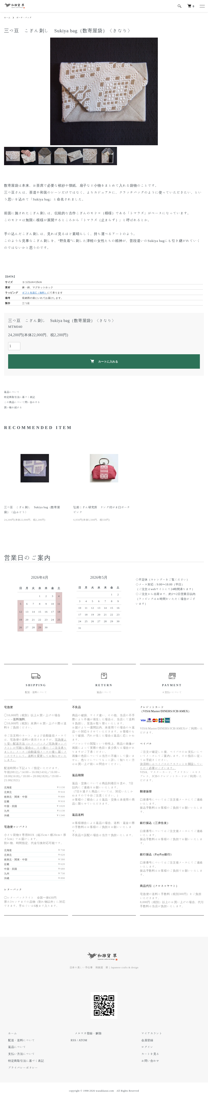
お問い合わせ (146, 1060)
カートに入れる (104, 361)
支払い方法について (17, 1053)
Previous (56, 91)
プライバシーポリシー (19, 1067)
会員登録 (143, 1040)
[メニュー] (202, 6)
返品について (12, 392)
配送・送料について (17, 1040)
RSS (73, 1040)
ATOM (83, 1040)
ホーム (8, 17)
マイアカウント (147, 1033)
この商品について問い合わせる (22, 402)
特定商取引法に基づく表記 (19, 397)
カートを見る (146, 1053)
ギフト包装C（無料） (34, 292)
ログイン (143, 1046)
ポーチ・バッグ (27, 17)
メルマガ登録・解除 (84, 1033)
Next (152, 91)
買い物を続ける (13, 407)
